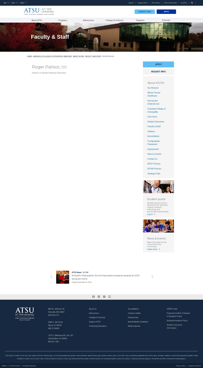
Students (140, 20)
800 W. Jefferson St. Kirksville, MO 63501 (56, 310)
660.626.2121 (53, 315)
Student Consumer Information (174, 326)
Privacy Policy (180, 365)
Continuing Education (98, 325)
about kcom (78, 56)
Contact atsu (145, 12)
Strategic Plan (153, 173)
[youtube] (109, 296)
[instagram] (104, 296)
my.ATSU (184, 3)
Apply (166, 12)
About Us (93, 308)
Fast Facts (152, 116)
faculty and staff (93, 56)
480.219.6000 (53, 328)
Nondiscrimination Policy (177, 320)
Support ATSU (143, 3)
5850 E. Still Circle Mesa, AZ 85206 (55, 323)
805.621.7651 (53, 341)
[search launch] (192, 3)
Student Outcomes (155, 121)
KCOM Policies (154, 168)
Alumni (131, 3)
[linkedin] (99, 296)
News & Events (154, 153)
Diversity (166, 20)
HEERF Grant (172, 308)
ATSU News (156, 3)
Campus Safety (134, 313)
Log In (151, 214)
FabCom (198, 365)
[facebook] (93, 296)
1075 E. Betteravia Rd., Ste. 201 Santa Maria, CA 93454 (60, 336)
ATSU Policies (153, 163)
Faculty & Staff (154, 126)
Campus (151, 131)
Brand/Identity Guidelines (138, 321)
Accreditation (153, 135)
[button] (51, 276)
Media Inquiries (134, 325)
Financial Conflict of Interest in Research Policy (178, 314)
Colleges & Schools (114, 20)
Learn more (153, 249)
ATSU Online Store (170, 3)
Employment (153, 148)
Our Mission (152, 87)
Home (29, 56)
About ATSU (36, 20)
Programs (62, 20)
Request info (158, 71)
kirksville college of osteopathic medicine (52, 56)
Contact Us (152, 158)
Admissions (88, 20)
